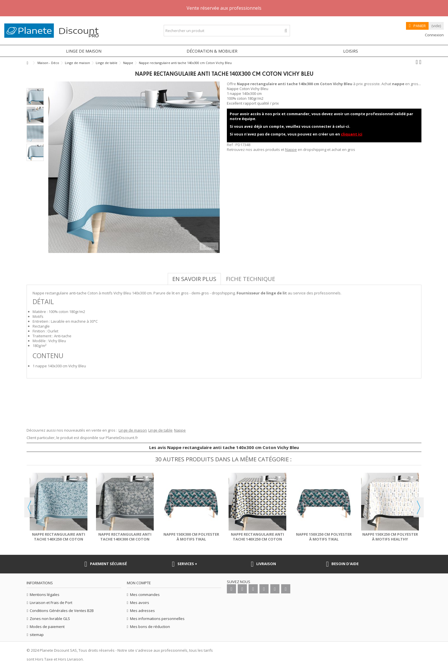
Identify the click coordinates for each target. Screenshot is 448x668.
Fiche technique (250, 279)
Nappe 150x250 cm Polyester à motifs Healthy (390, 537)
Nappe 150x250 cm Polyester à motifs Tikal (324, 537)
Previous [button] (29, 507)
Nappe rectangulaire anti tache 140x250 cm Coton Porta (257, 539)
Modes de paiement (47, 626)
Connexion (434, 34)
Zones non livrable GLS (50, 618)
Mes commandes (145, 594)
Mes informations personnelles (157, 618)
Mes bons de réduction (150, 626)
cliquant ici (351, 134)
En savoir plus (194, 279)
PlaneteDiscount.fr (122, 437)
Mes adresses (142, 610)
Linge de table (160, 430)
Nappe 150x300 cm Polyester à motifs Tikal (191, 537)
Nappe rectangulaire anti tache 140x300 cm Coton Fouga (124, 539)
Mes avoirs (139, 602)
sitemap (37, 634)
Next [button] (418, 507)
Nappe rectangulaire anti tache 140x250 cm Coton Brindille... (58, 539)
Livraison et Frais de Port (51, 602)
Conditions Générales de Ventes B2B (62, 610)
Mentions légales (44, 594)
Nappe (291, 149)
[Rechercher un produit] (286, 30)
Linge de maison (133, 430)
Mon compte (139, 582)
